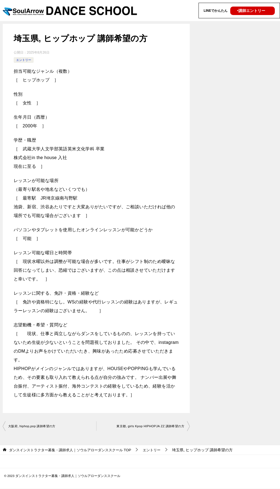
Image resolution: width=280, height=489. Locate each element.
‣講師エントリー (251, 10)
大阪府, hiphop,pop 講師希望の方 (33, 426)
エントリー (24, 60)
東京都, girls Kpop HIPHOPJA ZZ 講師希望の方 (148, 426)
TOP (74, 450)
